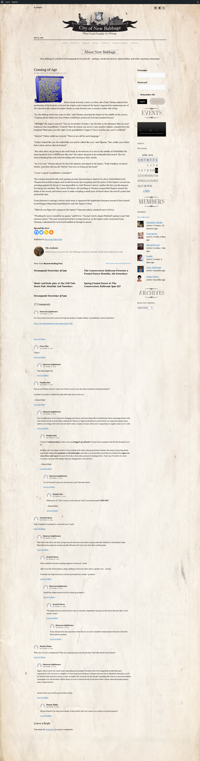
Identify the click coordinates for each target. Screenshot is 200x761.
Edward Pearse (153, 244)
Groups (96, 43)
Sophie (149, 256)
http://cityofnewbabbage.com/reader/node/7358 (53, 323)
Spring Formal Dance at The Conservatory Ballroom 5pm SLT (102, 285)
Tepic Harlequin (153, 267)
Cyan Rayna (151, 233)
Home (65, 43)
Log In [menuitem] (7, 2)
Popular (147, 217)
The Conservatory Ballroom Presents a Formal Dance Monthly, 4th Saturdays (106, 272)
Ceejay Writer (152, 276)
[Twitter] (41, 232)
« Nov (146, 190)
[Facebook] (36, 232)
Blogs (84, 43)
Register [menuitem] (15, 2)
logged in (50, 729)
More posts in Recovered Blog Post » (118, 263)
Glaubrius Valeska (154, 222)
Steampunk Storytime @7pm (50, 270)
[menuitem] (2, 2)
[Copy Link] (46, 232)
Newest (139, 217)
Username (142, 70)
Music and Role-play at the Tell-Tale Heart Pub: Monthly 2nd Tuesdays (54, 285)
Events (105, 43)
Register (157, 101)
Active (143, 217)
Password (142, 82)
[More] (51, 232)
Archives (134, 43)
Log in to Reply (39, 339)
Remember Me (146, 94)
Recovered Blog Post (53, 239)
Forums (74, 43)
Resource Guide (119, 43)
